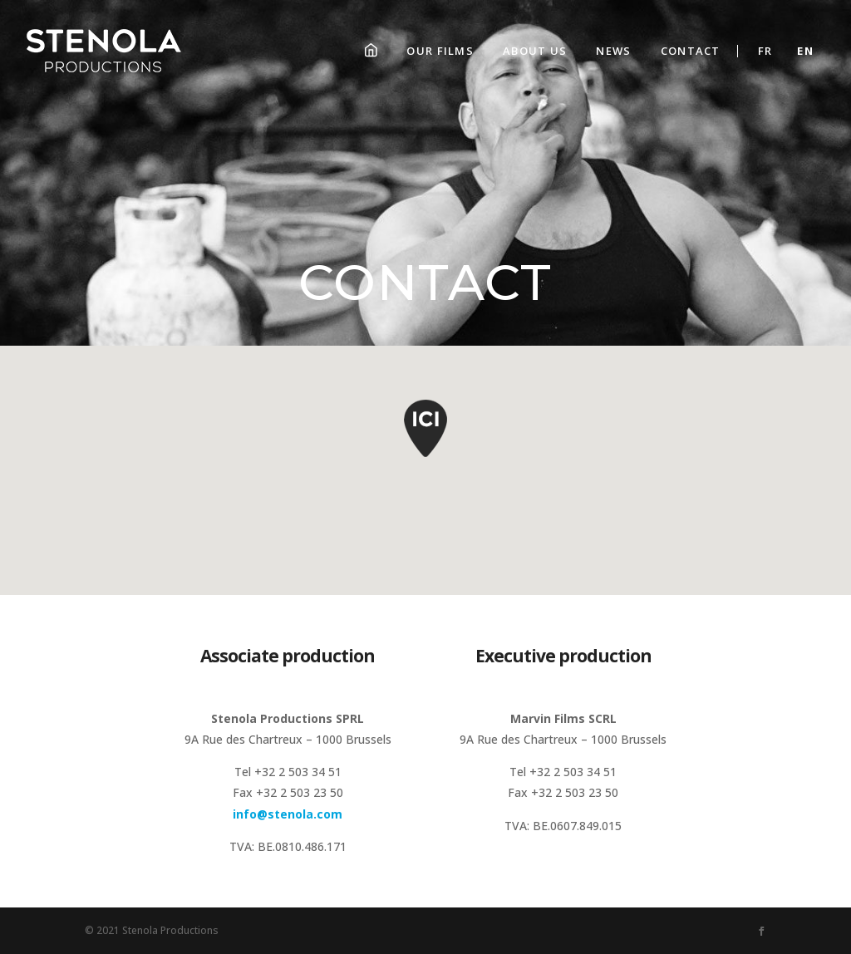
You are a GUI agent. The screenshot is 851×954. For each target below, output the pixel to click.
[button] (425, 439)
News (613, 50)
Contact (691, 50)
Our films (440, 50)
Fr (765, 50)
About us (535, 50)
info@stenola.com (287, 814)
